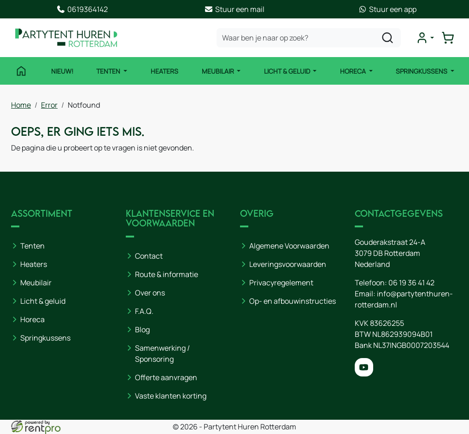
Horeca (353, 71)
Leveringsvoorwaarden (287, 264)
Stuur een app (387, 9)
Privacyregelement (281, 283)
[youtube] (364, 367)
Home (21, 105)
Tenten (109, 71)
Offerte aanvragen (166, 377)
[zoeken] (387, 37)
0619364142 (82, 9)
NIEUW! (62, 71)
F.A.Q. (144, 311)
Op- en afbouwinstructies (292, 301)
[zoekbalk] (309, 37)
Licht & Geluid (287, 71)
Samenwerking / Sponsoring (162, 353)
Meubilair (218, 71)
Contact (149, 256)
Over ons (150, 293)
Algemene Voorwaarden (289, 246)
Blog (142, 329)
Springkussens (422, 71)
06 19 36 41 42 (411, 283)
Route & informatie (166, 274)
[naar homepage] (66, 38)
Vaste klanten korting (170, 396)
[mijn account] (425, 38)
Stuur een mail (234, 9)
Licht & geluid (42, 301)
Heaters (164, 71)
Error (49, 105)
